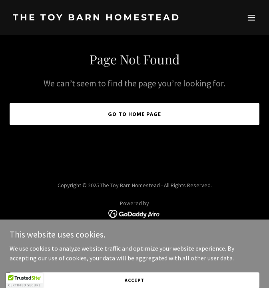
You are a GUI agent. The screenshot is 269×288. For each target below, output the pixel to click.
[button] (251, 18)
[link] (97, 18)
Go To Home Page (134, 114)
